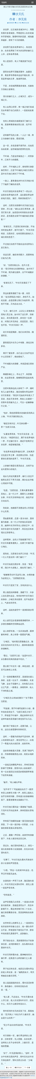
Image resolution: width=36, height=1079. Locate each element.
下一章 (27, 1067)
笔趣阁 (4, 2)
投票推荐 (10, 23)
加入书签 (18, 23)
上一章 (9, 1067)
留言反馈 (25, 23)
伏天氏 (18, 14)
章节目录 (18, 1067)
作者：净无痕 (18, 19)
